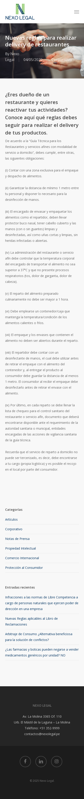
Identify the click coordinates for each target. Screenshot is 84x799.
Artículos (11, 519)
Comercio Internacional (22, 558)
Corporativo (62, 59)
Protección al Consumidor (24, 567)
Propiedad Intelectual (20, 548)
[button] (76, 11)
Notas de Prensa (17, 539)
